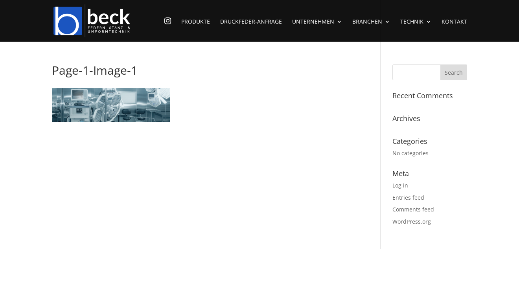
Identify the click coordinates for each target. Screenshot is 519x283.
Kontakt (454, 22)
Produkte (195, 22)
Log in (400, 185)
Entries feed (408, 197)
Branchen (367, 22)
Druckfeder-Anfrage (251, 22)
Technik (411, 22)
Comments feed (413, 209)
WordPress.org (411, 221)
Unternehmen (313, 22)
